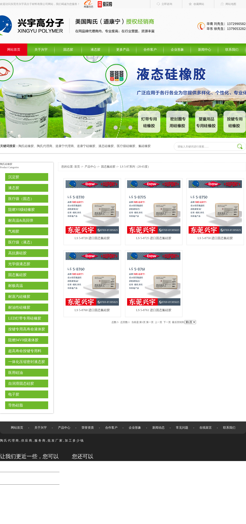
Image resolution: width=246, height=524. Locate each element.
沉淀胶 (13, 177)
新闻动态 (158, 427)
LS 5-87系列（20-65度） (135, 166)
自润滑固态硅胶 (21, 383)
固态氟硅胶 (17, 275)
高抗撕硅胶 (17, 253)
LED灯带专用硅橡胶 (24, 318)
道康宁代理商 (64, 146)
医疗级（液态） (21, 242)
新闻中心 (204, 49)
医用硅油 (15, 373)
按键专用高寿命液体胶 (26, 329)
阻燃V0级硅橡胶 (21, 210)
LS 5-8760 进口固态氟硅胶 (92, 310)
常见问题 (182, 427)
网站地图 (231, 4)
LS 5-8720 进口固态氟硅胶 (92, 238)
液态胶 (95, 49)
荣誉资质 (88, 427)
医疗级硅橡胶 (126, 146)
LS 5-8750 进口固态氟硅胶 (215, 238)
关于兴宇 (41, 49)
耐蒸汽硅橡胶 (19, 297)
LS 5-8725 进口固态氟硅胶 (154, 238)
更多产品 (122, 49)
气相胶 (13, 231)
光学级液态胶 (19, 264)
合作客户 (150, 49)
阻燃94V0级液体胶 (23, 340)
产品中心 (90, 166)
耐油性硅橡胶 (19, 307)
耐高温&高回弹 (20, 220)
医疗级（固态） (21, 199)
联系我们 (231, 49)
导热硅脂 (15, 405)
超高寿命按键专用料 (24, 351)
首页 (77, 166)
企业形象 (177, 49)
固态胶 (68, 49)
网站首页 (13, 49)
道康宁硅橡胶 (86, 146)
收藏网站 (199, 4)
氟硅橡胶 (144, 146)
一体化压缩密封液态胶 (26, 362)
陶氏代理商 (44, 146)
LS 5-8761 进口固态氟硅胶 (154, 310)
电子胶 (13, 394)
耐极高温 (15, 286)
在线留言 (205, 427)
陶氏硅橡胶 (26, 146)
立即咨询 (167, 4)
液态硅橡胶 (106, 146)
